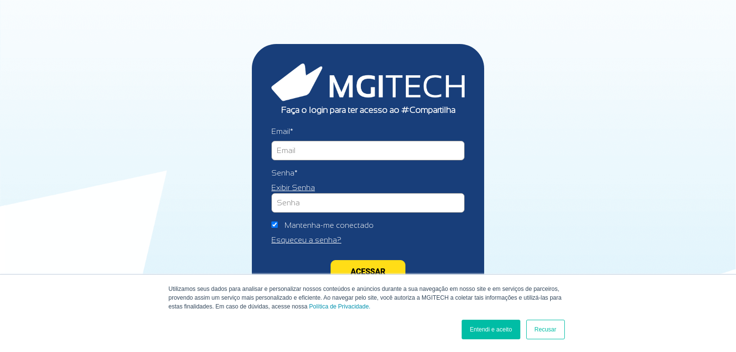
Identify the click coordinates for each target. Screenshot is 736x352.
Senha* (284, 173)
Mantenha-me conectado (329, 225)
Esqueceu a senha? (306, 240)
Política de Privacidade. (339, 306)
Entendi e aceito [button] (491, 329)
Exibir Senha (293, 187)
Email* (282, 131)
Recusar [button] (546, 329)
